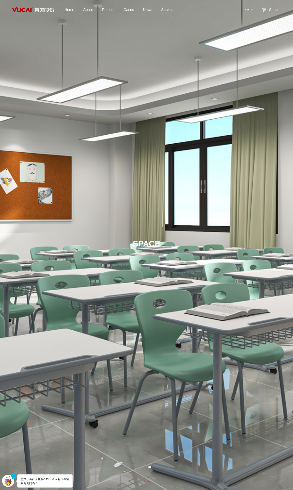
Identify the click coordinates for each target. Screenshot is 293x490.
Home (69, 10)
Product (108, 10)
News (147, 10)
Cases (129, 10)
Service (167, 10)
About (88, 10)
